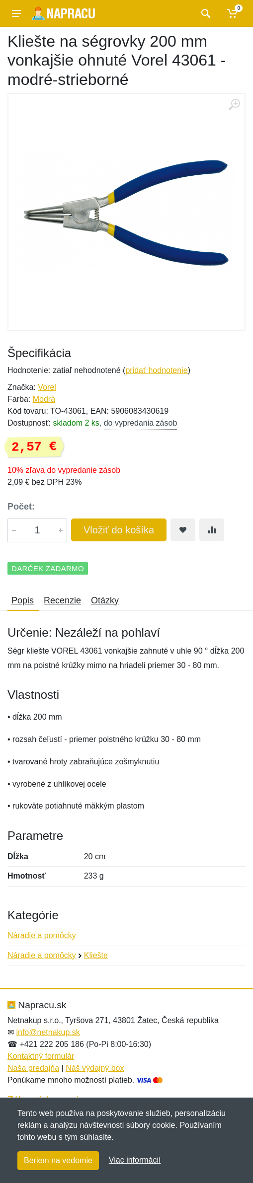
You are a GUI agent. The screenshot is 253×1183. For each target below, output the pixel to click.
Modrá (44, 399)
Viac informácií (135, 1160)
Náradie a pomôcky (41, 935)
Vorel (47, 387)
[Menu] (16, 13)
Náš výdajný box (95, 1068)
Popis (22, 600)
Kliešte (96, 955)
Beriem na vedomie (58, 1160)
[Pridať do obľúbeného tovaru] (182, 529)
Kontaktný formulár (40, 1056)
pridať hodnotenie (156, 370)
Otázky (105, 600)
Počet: (21, 507)
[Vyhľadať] (204, 13)
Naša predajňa (33, 1068)
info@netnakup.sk (48, 1032)
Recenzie (62, 600)
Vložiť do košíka (119, 529)
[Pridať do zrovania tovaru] (211, 529)
